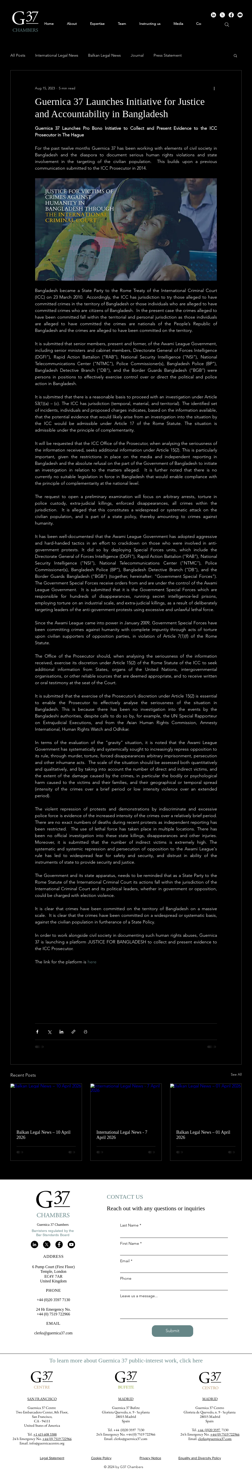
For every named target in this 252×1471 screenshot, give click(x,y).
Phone (125, 1278)
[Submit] (172, 1331)
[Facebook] (231, 14)
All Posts (17, 55)
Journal (137, 55)
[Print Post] (85, 1031)
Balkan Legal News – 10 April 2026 (43, 1135)
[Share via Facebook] (37, 1031)
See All (236, 1074)
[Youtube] (240, 14)
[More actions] (214, 88)
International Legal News (56, 55)
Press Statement (168, 55)
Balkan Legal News (104, 55)
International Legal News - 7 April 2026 (121, 1135)
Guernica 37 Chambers (53, 1225)
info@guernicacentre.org (46, 1443)
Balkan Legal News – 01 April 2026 (203, 1135)
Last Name (129, 1225)
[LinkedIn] (213, 14)
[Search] (227, 24)
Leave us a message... (139, 1296)
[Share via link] (73, 1031)
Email (125, 1261)
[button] (235, 55)
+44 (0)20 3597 (209, 1429)
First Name (129, 1243)
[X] (222, 14)
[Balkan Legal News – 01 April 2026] (205, 1104)
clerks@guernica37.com (53, 1333)
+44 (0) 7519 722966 (224, 1434)
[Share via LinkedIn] (61, 1031)
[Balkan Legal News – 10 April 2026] (46, 1104)
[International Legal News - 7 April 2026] (126, 1104)
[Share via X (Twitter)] (49, 1031)
